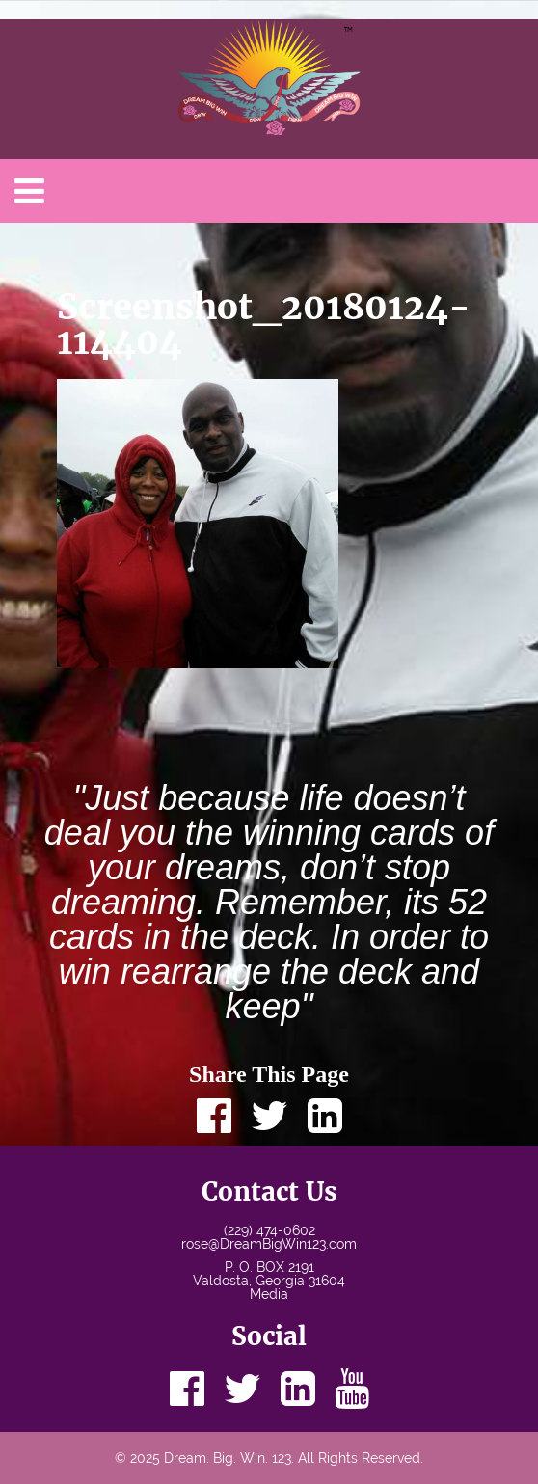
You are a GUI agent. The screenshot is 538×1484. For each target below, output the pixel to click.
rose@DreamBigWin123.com (269, 1244)
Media (269, 1294)
